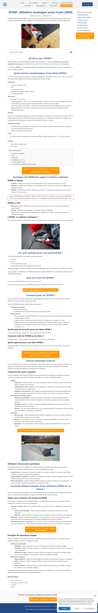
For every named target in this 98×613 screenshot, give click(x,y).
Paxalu (13, 587)
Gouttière (13, 585)
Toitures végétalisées (13, 268)
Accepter (64, 608)
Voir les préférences (90, 608)
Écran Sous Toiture (16, 580)
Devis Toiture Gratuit (34, 606)
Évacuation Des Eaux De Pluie (19, 582)
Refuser (77, 608)
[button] (95, 596)
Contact (55, 606)
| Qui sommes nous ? (46, 606)
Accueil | (26, 606)
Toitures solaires (12, 271)
